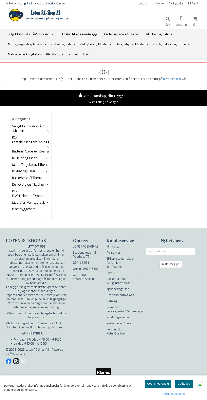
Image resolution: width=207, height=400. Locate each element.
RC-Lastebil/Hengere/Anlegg (31, 139)
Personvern (114, 253)
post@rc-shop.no (84, 279)
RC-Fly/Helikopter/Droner (28, 193)
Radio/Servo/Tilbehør (27, 178)
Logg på (143, 3)
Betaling (112, 301)
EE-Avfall (193, 3)
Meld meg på (170, 264)
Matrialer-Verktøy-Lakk (29, 202)
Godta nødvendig (158, 383)
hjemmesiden (172, 79)
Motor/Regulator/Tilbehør (31, 165)
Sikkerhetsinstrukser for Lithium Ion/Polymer (120, 263)
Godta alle (184, 383)
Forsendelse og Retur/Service (117, 331)
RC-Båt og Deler (23, 171)
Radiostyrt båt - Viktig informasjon (119, 281)
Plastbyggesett (23, 209)
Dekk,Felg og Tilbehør (28, 184)
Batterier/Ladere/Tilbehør (31, 151)
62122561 (79, 275)
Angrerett (113, 273)
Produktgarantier (118, 317)
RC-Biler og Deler (24, 158)
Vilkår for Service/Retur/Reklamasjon (125, 309)
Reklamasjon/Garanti (120, 323)
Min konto (158, 3)
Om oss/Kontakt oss (120, 295)
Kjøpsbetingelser (118, 289)
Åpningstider (176, 3)
